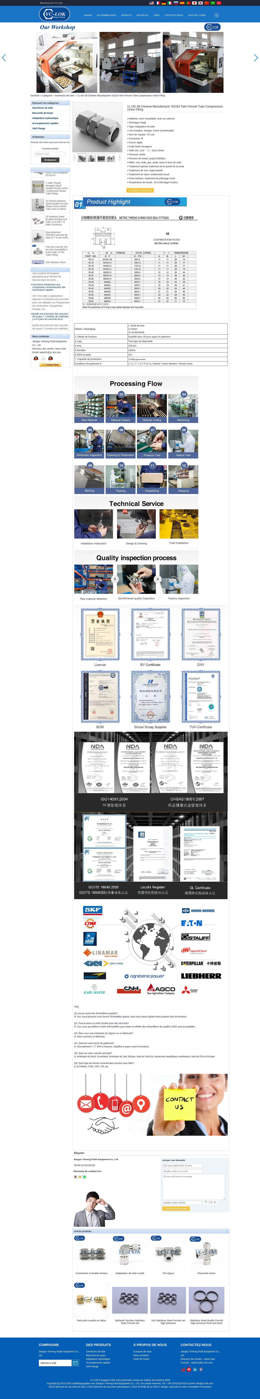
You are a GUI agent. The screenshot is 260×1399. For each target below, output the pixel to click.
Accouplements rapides (45, 123)
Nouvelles (143, 15)
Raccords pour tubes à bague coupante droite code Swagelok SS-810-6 (57, 173)
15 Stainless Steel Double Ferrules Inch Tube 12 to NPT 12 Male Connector (56, 222)
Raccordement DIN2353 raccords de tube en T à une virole (57, 237)
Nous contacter (141, 1355)
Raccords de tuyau (42, 113)
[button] (126, 89)
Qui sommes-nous (106, 15)
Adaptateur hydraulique (45, 118)
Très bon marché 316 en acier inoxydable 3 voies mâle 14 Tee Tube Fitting (57, 252)
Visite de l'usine (197, 15)
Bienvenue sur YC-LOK (51, 3)
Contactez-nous (174, 15)
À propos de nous (142, 1351)
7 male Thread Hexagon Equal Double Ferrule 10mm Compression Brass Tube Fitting (57, 190)
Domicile (35, 95)
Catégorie (47, 95)
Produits (126, 15)
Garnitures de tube (64, 95)
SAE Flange (38, 128)
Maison (88, 15)
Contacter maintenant (50, 365)
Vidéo (157, 15)
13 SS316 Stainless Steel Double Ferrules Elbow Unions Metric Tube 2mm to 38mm (57, 206)
